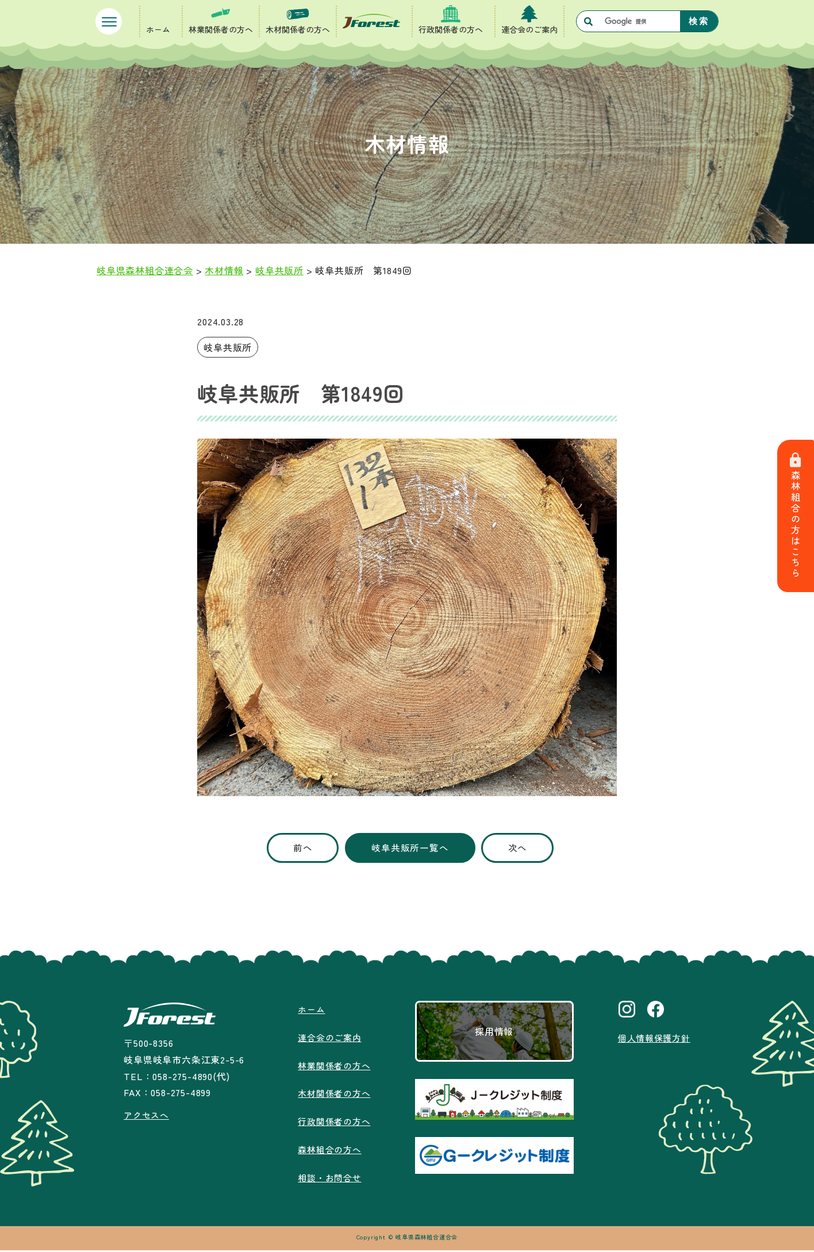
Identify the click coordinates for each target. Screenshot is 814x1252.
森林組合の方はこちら (797, 516)
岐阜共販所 (227, 347)
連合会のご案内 (529, 29)
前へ (295, 848)
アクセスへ (146, 1116)
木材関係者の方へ (298, 29)
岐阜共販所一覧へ (409, 848)
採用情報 (493, 1033)
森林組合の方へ (328, 1151)
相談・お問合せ (328, 1179)
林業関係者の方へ (221, 29)
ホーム (158, 29)
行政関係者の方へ (450, 29)
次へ (526, 848)
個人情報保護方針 (653, 1039)
